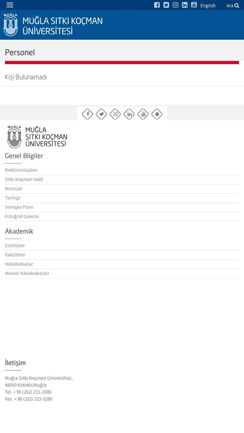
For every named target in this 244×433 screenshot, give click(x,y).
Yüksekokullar (19, 265)
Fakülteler (15, 256)
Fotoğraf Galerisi (22, 218)
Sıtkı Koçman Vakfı (24, 181)
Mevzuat (13, 190)
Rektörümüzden (21, 171)
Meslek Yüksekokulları (27, 275)
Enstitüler (15, 247)
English (208, 6)
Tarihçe (12, 199)
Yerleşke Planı (19, 208)
